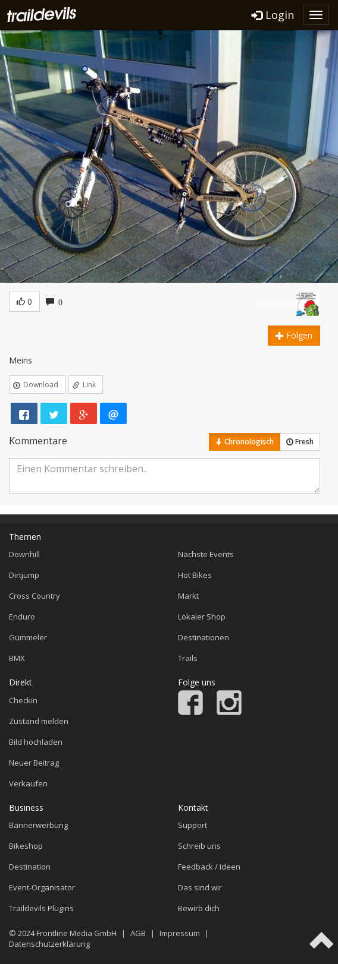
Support (192, 825)
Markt (188, 595)
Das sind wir (200, 887)
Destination (30, 866)
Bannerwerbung (38, 825)
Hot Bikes (195, 575)
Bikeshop (26, 845)
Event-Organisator (42, 887)
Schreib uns (199, 845)
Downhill (24, 554)
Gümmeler (28, 637)
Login (273, 15)
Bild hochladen (35, 742)
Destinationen (203, 637)
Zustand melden (38, 721)
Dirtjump (24, 575)
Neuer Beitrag (34, 762)
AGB (138, 933)
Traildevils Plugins (41, 908)
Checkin (23, 700)
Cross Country (34, 595)
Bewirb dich (199, 908)
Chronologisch (244, 442)
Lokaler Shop (202, 616)
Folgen (294, 335)
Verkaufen (28, 783)
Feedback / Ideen (209, 866)
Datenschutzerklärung (49, 943)
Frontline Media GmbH (76, 933)
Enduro (22, 616)
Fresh (300, 442)
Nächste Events (206, 554)
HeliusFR (275, 303)
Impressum (179, 933)
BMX (17, 658)
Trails (188, 658)
